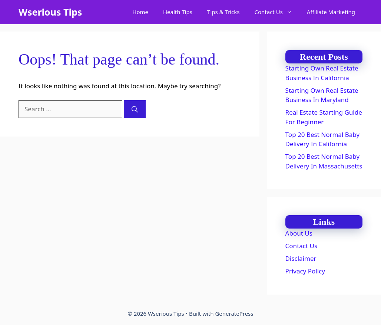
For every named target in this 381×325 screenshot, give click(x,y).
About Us (298, 233)
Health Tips (177, 12)
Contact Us (277, 12)
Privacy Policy (305, 271)
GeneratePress (234, 313)
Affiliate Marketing (331, 12)
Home (140, 12)
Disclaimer (301, 258)
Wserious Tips (50, 12)
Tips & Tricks (223, 12)
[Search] (135, 109)
